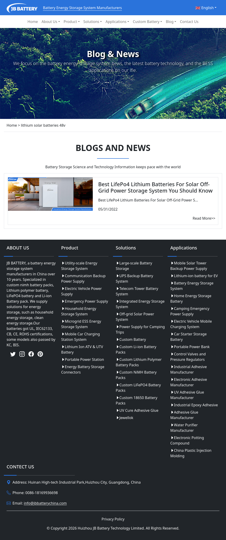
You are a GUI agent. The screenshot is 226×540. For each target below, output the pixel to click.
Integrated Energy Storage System (140, 304)
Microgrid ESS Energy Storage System (81, 324)
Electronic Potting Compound (187, 440)
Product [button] (70, 21)
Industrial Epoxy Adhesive (194, 404)
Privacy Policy (113, 519)
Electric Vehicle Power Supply (81, 291)
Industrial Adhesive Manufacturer (188, 369)
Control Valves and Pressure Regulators (188, 357)
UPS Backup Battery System (134, 278)
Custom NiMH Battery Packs (136, 375)
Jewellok (124, 417)
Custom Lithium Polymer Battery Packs (139, 362)
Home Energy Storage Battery (190, 298)
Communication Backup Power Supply (83, 278)
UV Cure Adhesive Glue (137, 410)
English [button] (205, 7)
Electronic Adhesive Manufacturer (188, 382)
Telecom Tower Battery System (137, 291)
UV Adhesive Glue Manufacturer (187, 395)
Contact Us (189, 21)
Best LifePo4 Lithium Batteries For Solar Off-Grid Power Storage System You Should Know (155, 187)
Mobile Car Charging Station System (80, 337)
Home (33, 21)
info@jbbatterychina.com (45, 503)
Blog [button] (169, 21)
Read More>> (204, 218)
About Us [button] (49, 21)
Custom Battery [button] (146, 21)
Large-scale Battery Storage (134, 266)
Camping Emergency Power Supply (189, 311)
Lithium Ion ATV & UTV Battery (82, 349)
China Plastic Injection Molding (190, 453)
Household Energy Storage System (78, 311)
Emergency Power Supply (84, 301)
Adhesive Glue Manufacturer (184, 415)
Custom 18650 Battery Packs (136, 400)
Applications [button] (115, 21)
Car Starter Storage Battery (188, 337)
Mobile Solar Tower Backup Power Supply (188, 266)
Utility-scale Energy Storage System (79, 266)
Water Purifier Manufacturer (184, 427)
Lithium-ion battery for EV (194, 275)
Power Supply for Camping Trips (140, 329)
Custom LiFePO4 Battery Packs (138, 387)
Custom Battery (131, 339)
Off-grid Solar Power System (135, 316)
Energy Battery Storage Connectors (82, 369)
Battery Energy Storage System (191, 286)
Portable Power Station (82, 359)
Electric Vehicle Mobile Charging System (191, 324)
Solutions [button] (91, 21)
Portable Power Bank (190, 346)
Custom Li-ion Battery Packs (136, 349)
